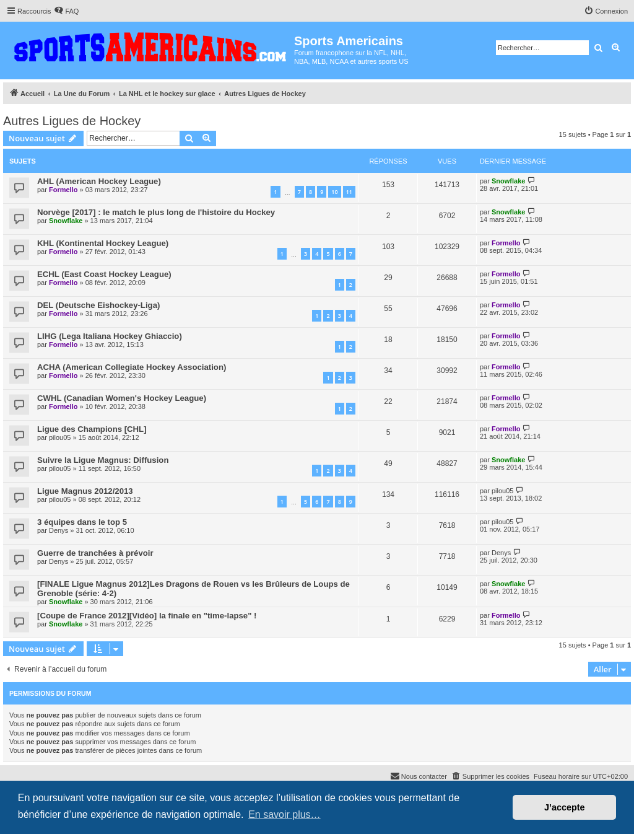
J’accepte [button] (564, 807)
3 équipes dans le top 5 (82, 522)
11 (349, 192)
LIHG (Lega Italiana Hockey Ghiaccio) (109, 336)
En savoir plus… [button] (284, 814)
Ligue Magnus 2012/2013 (85, 491)
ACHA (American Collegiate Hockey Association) (131, 367)
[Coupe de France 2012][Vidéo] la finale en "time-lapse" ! (147, 615)
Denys (58, 530)
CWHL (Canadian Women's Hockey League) (121, 398)
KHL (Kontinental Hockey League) (102, 243)
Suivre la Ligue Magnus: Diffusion (102, 460)
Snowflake (508, 181)
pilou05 (60, 437)
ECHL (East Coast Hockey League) (104, 274)
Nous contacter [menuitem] (418, 775)
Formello (63, 189)
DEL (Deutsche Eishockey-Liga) (98, 305)
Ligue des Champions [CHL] (92, 429)
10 (334, 192)
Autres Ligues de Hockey (72, 121)
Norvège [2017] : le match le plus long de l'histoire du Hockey (156, 212)
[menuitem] (66, 11)
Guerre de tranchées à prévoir (95, 553)
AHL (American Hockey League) (99, 181)
